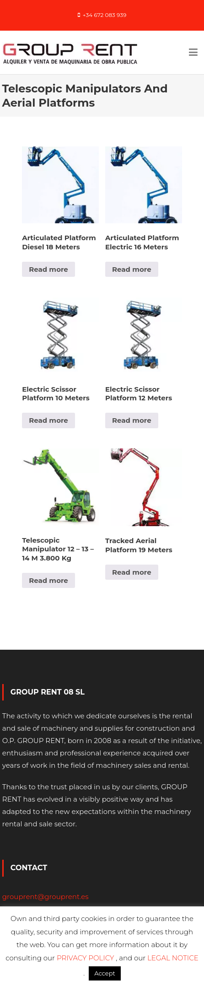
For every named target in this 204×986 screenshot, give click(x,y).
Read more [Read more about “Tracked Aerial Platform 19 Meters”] (131, 572)
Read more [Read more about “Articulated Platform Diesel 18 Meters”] (48, 269)
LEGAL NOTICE (173, 958)
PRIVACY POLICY (86, 958)
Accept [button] (104, 973)
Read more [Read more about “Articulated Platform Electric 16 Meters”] (131, 269)
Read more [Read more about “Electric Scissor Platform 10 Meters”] (48, 420)
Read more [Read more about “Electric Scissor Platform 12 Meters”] (131, 420)
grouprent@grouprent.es (45, 896)
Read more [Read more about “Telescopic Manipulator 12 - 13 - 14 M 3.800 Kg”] (48, 580)
